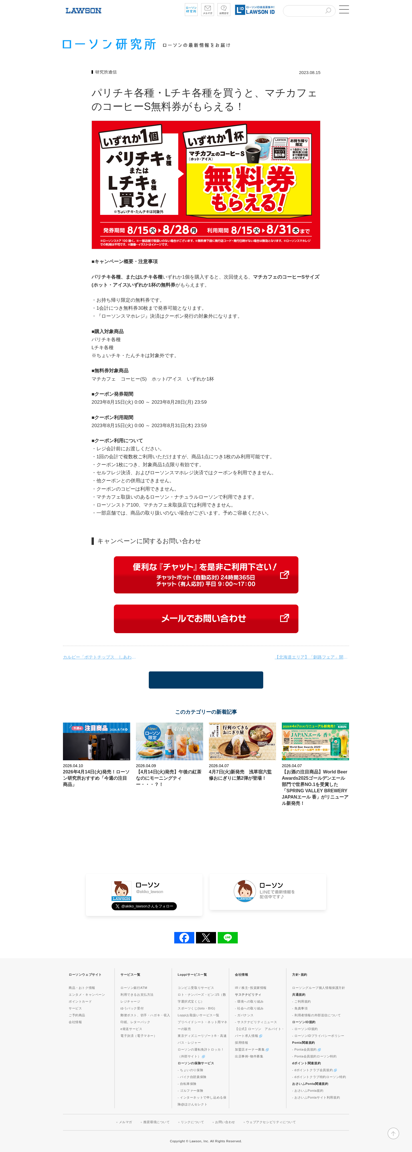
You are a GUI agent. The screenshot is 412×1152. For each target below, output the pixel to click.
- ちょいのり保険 (190, 1070)
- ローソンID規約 (305, 1029)
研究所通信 (106, 71)
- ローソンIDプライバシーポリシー (318, 1035)
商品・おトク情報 (82, 987)
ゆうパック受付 (132, 1008)
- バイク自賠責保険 (192, 1077)
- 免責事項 (300, 1008)
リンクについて (192, 1122)
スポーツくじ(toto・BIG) (196, 1008)
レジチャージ (130, 1001)
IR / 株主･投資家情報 (251, 987)
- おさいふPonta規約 (307, 1090)
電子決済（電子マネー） (138, 1035)
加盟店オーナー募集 (252, 1049)
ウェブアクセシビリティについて (271, 1122)
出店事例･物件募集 (249, 1056)
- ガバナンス (244, 1015)
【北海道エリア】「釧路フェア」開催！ (312, 657)
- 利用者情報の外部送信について (316, 1015)
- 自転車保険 (187, 1083)
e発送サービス (131, 1029)
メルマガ (125, 1122)
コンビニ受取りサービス (196, 987)
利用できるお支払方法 (137, 994)
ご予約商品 (77, 1015)
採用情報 (241, 1042)
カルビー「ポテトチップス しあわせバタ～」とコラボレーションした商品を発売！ (100, 657)
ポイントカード (80, 1001)
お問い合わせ (225, 1122)
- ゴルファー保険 (190, 1090)
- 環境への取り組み (249, 1001)
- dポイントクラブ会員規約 (314, 1070)
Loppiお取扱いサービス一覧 (198, 1015)
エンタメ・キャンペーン (87, 994)
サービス (75, 1008)
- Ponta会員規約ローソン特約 (314, 1056)
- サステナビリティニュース (256, 1022)
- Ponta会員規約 (306, 1049)
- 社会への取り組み (249, 1008)
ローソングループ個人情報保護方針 (318, 987)
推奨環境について (156, 1122)
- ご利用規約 (301, 1001)
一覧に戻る (206, 680)
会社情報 (75, 1022)
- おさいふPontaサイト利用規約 (316, 1097)
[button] (343, 9)
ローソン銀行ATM (133, 987)
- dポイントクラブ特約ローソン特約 (319, 1077)
